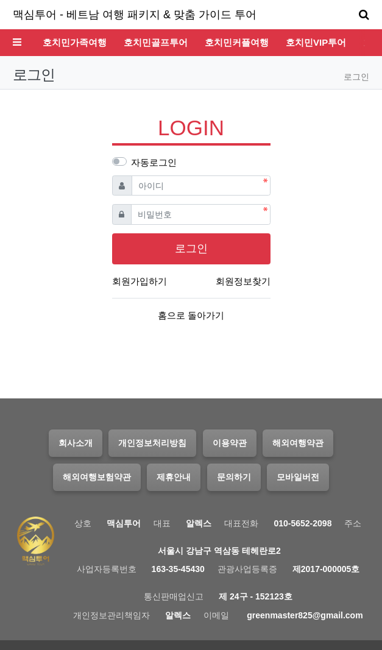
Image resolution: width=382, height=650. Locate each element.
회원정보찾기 (243, 281)
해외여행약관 (298, 443)
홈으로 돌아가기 (191, 315)
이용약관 (230, 443)
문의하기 (234, 477)
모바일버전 (298, 477)
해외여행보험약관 (97, 477)
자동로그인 (154, 162)
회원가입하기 (139, 281)
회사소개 (75, 443)
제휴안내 (174, 477)
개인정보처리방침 (152, 443)
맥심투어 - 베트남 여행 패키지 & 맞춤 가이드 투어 (134, 15)
